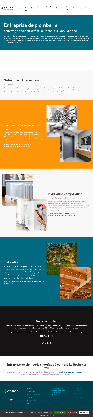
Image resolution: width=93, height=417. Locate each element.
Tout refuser (72, 412)
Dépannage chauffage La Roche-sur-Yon (61, 213)
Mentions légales (79, 397)
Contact (87, 7)
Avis (80, 7)
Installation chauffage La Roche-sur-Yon (61, 215)
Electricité (59, 7)
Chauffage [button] (49, 7)
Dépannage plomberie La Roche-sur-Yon (17, 144)
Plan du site (77, 394)
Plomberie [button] (40, 7)
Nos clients (68, 7)
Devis (74, 7)
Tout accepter (60, 412)
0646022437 (33, 400)
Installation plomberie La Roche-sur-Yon (17, 146)
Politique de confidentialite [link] (46, 415)
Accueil (20, 7)
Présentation (29, 7)
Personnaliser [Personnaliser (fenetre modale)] (84, 412)
